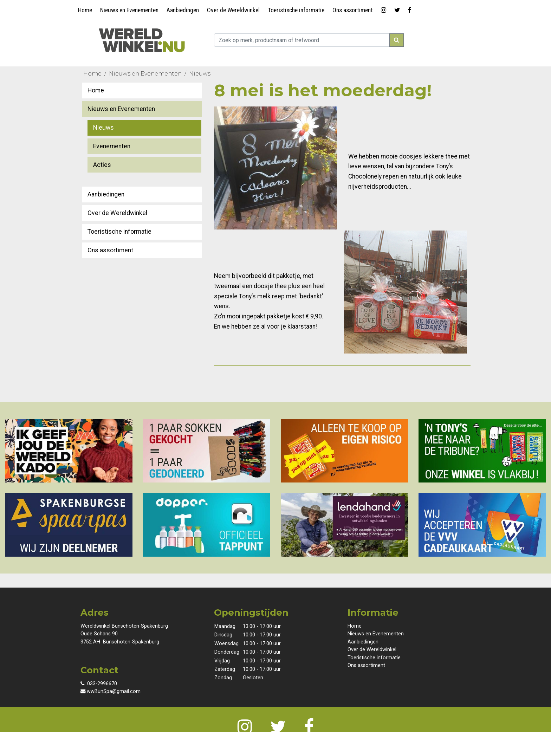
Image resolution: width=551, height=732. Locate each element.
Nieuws (199, 73)
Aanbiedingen (183, 10)
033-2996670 (98, 684)
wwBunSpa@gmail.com (110, 691)
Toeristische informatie (296, 10)
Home (85, 10)
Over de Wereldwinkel (233, 10)
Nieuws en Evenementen (129, 10)
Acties (102, 164)
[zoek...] (302, 40)
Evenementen (111, 146)
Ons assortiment (352, 10)
